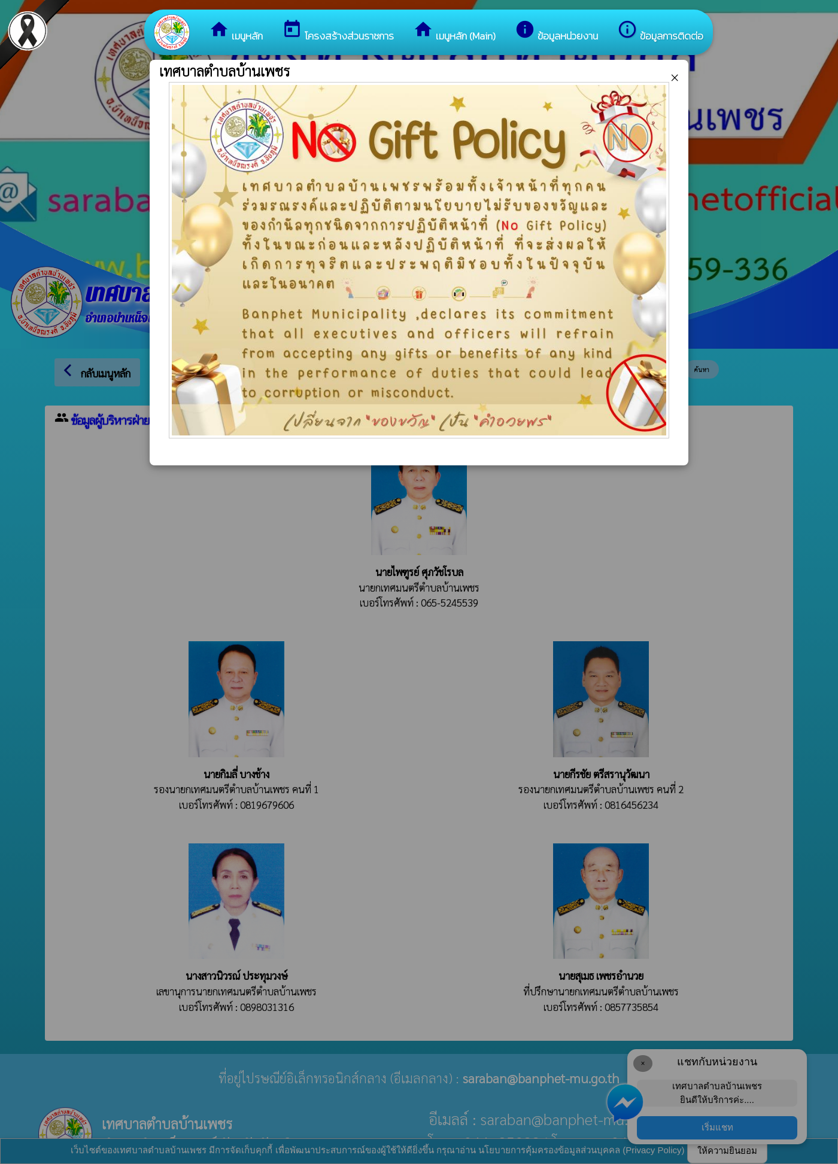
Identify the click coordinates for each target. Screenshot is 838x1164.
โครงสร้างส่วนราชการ (338, 31)
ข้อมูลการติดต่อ (660, 31)
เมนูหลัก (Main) (454, 31)
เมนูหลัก (236, 31)
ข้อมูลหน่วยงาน (556, 31)
